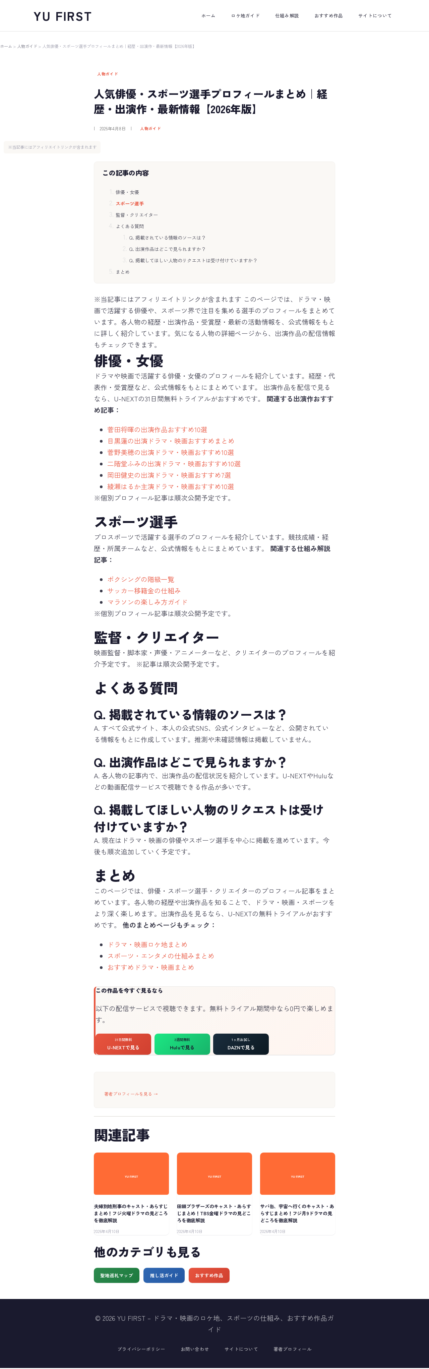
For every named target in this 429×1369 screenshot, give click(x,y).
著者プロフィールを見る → (131, 1095)
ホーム (6, 46)
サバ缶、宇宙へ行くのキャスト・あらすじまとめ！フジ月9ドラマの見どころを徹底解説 (297, 1214)
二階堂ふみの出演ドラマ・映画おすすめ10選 (174, 463)
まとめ (123, 271)
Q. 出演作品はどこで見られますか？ (167, 249)
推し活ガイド (164, 1276)
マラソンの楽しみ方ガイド (147, 602)
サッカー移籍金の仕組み (144, 590)
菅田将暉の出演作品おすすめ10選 (157, 429)
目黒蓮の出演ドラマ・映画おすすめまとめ (171, 441)
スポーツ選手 (130, 203)
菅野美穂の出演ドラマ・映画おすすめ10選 (170, 452)
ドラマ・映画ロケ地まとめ (147, 944)
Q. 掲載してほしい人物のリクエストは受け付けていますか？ (193, 260)
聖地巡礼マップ (116, 1276)
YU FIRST (63, 15)
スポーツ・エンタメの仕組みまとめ (160, 956)
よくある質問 (130, 226)
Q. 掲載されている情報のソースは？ (167, 237)
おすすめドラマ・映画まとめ (150, 967)
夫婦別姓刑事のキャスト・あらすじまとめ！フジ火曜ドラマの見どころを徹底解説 (131, 1214)
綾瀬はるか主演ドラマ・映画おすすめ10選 (170, 486)
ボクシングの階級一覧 (140, 579)
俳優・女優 (127, 192)
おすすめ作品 (209, 1276)
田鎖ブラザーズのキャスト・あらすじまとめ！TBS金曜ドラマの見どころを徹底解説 (214, 1214)
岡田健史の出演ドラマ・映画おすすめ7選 (169, 475)
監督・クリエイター (137, 214)
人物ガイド (27, 46)
